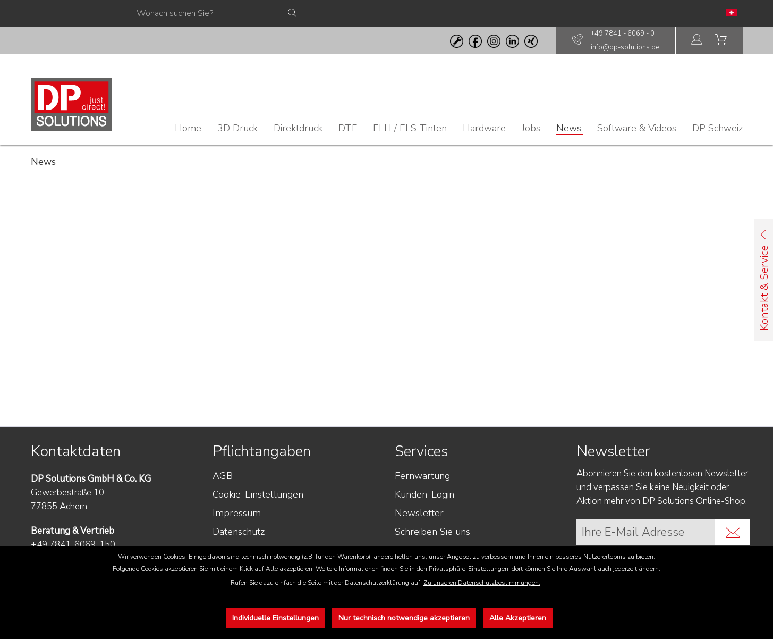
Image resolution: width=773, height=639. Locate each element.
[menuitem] (697, 40)
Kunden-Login (424, 494)
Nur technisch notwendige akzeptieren (404, 618)
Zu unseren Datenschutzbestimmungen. (481, 582)
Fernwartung (422, 475)
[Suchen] (292, 13)
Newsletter (419, 513)
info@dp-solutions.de (625, 47)
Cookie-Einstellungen (258, 494)
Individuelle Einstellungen (275, 618)
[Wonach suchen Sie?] (216, 13)
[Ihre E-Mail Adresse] (646, 532)
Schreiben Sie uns (432, 531)
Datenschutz (239, 531)
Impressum (237, 513)
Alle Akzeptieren (517, 618)
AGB (223, 475)
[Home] (188, 128)
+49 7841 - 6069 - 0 (623, 33)
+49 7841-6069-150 (73, 545)
